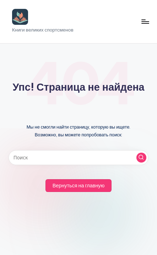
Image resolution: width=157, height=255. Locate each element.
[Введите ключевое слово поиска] (78, 157)
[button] (141, 158)
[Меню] (144, 21)
